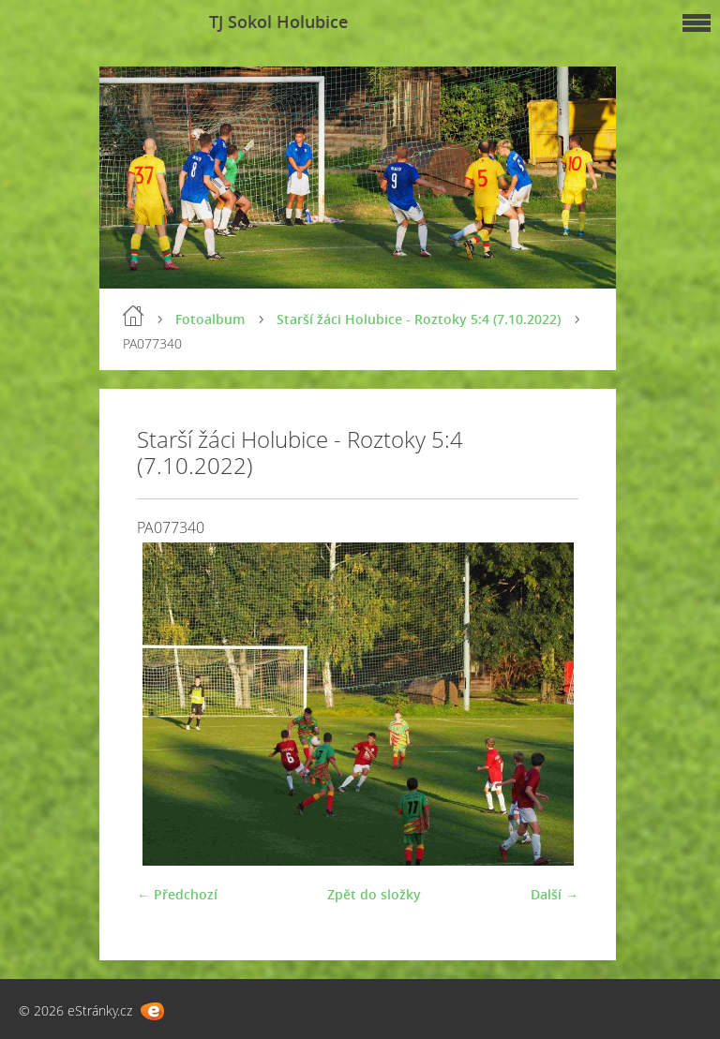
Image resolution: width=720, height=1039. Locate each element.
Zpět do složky (374, 894)
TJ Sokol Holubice (278, 21)
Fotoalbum (210, 319)
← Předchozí (177, 894)
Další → (554, 894)
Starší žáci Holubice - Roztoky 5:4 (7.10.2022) (419, 319)
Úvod (133, 315)
